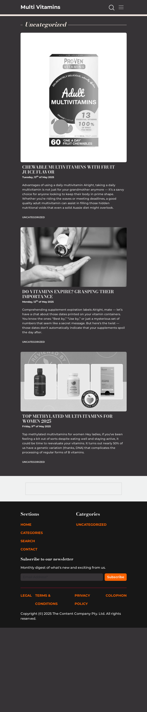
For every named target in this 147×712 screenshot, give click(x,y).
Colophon (116, 595)
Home (26, 525)
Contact (29, 549)
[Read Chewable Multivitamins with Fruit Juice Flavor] (74, 97)
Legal (26, 595)
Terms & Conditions (46, 600)
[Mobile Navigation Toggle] (121, 7)
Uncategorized (33, 217)
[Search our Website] (112, 7)
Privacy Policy (82, 600)
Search (28, 541)
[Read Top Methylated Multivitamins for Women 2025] (74, 381)
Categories (32, 533)
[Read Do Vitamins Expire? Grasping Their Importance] (74, 256)
